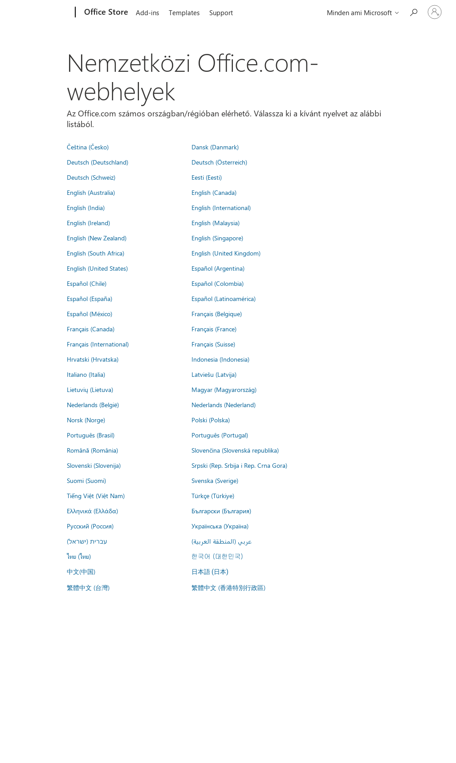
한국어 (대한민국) (217, 556)
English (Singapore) (217, 237)
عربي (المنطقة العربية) (221, 540)
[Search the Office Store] (413, 11)
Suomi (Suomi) (86, 480)
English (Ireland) (88, 222)
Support (221, 12)
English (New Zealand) (96, 237)
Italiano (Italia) (86, 374)
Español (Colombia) (217, 283)
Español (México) (89, 313)
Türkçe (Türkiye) (212, 495)
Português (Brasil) (90, 434)
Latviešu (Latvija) (213, 374)
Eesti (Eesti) (206, 177)
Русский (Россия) (90, 525)
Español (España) (89, 298)
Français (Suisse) (213, 343)
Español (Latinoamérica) (223, 298)
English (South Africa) (95, 252)
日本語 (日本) (210, 572)
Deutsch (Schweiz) (91, 177)
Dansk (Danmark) (215, 146)
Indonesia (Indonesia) (220, 359)
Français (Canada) (90, 328)
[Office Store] (105, 12)
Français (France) (213, 328)
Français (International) (98, 343)
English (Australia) (91, 192)
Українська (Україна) (219, 525)
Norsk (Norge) (86, 419)
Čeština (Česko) (88, 146)
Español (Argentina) (217, 268)
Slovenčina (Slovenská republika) (235, 449)
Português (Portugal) (219, 434)
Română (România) (92, 449)
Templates (184, 12)
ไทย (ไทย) (79, 556)
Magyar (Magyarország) (223, 389)
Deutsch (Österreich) (219, 161)
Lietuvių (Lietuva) (90, 389)
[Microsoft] (41, 12)
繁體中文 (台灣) (88, 587)
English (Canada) (213, 192)
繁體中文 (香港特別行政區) (228, 587)
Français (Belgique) (216, 313)
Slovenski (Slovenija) (94, 465)
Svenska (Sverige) (214, 480)
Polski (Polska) (210, 419)
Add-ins (147, 12)
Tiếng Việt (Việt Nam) (96, 495)
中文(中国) (81, 571)
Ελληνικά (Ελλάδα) (92, 510)
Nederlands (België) (93, 404)
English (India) (86, 207)
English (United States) (97, 268)
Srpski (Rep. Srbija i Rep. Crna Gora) (239, 465)
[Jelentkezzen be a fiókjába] (434, 12)
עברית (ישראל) (87, 540)
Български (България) (221, 510)
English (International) (221, 207)
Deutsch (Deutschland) (97, 161)
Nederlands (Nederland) (223, 404)
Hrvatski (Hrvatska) (92, 359)
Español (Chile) (86, 283)
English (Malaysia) (215, 222)
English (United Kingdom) (226, 252)
